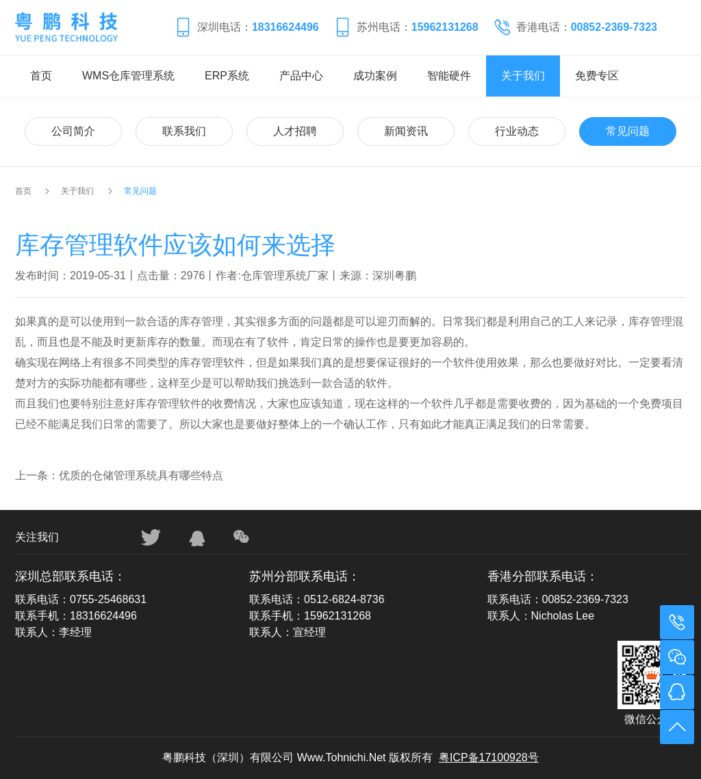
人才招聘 (295, 131)
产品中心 (301, 75)
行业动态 (517, 131)
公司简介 (73, 131)
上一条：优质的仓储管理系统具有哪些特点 (119, 475)
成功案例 (375, 75)
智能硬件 (449, 75)
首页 (41, 75)
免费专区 (597, 75)
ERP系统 (227, 75)
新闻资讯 (406, 131)
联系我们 (184, 131)
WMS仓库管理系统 (128, 75)
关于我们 (523, 75)
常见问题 (628, 131)
